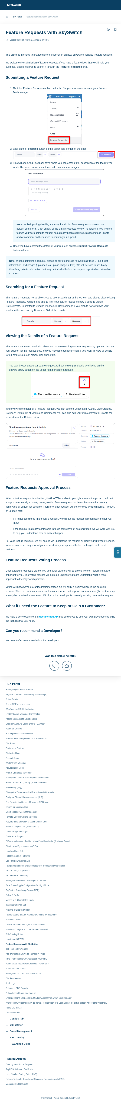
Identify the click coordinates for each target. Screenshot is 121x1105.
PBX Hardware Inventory (17, 875)
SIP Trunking (15, 1037)
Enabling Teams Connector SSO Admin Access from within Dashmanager (38, 998)
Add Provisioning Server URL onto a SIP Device (27, 802)
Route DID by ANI (14, 1008)
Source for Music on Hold (17, 807)
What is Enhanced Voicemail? (19, 773)
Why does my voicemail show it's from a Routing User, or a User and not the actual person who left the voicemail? (56, 1003)
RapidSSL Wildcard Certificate (19, 1069)
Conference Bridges (15, 836)
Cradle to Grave (13, 1012)
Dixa (78, 1098)
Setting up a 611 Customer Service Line (23, 973)
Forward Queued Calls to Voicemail (21, 817)
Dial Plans (10, 743)
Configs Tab (15, 1018)
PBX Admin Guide (18, 1044)
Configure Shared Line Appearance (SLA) (24, 797)
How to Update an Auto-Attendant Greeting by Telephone (31, 915)
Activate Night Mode (15, 768)
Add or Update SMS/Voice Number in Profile (25, 954)
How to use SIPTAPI (15, 939)
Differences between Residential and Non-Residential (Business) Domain (38, 841)
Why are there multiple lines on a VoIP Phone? (26, 738)
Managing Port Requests (17, 1084)
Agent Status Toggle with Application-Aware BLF (27, 964)
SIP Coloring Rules (14, 934)
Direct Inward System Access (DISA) (22, 846)
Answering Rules (13, 919)
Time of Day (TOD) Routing (18, 870)
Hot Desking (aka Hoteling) (18, 856)
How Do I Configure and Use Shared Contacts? (27, 929)
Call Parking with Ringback (18, 861)
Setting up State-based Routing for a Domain (26, 880)
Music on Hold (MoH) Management (21, 812)
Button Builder (12, 699)
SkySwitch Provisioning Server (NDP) (22, 890)
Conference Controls (15, 748)
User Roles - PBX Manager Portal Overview (25, 924)
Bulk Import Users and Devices (19, 733)
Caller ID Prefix (12, 895)
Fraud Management (19, 1031)
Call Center (14, 1025)
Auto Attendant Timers (15, 968)
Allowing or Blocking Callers (18, 910)
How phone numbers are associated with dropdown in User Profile (35, 866)
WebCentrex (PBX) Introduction (20, 709)
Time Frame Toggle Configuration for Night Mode (27, 885)
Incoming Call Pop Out (16, 905)
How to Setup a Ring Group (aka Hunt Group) (26, 782)
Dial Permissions (13, 978)
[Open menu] (112, 5)
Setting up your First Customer (19, 689)
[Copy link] (115, 29)
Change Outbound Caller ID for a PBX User (25, 724)
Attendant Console (14, 729)
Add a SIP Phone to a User (18, 704)
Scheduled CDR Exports (17, 988)
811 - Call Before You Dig (17, 949)
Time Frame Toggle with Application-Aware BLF (27, 959)
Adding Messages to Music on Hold (21, 719)
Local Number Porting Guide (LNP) (21, 1074)
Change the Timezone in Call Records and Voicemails (30, 792)
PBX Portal (17, 17)
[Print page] (108, 29)
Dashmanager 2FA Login (17, 831)
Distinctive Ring (12, 753)
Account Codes (12, 758)
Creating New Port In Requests (19, 1064)
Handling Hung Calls (15, 851)
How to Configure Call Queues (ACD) (22, 826)
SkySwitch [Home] (14, 4)
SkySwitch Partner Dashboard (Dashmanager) (26, 694)
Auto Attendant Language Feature (21, 993)
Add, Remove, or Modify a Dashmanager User (26, 822)
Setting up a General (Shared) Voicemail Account (28, 777)
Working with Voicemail (16, 763)
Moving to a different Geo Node (20, 900)
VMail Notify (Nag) (14, 787)
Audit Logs (10, 983)
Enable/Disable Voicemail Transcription (23, 714)
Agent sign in (60, 1098)
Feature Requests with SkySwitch (42, 17)
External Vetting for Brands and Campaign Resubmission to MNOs (35, 1079)
